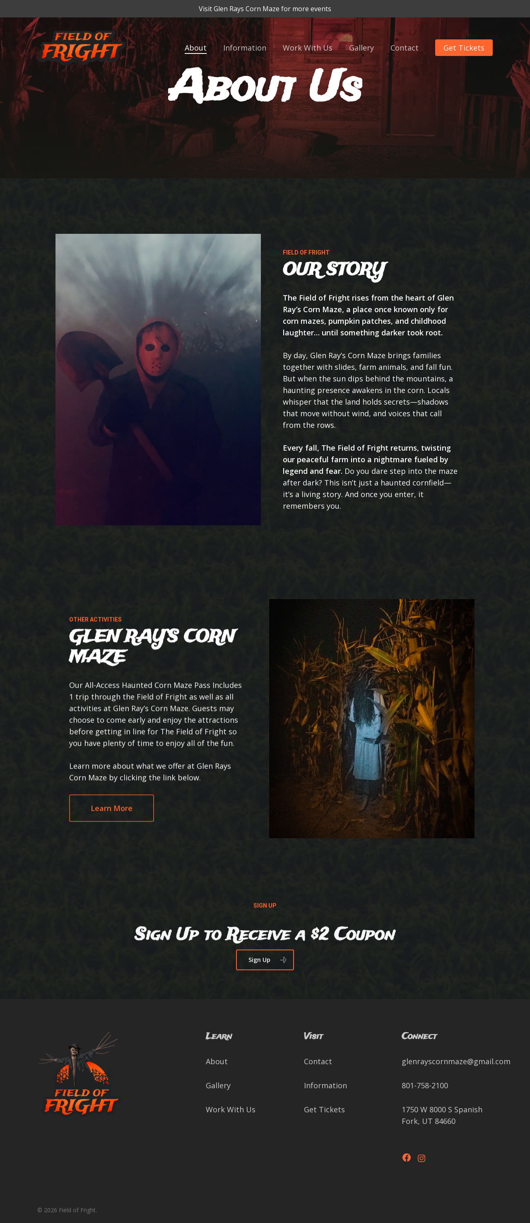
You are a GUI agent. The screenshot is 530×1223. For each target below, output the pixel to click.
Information (325, 1085)
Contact (318, 1061)
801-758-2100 (425, 1085)
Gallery (218, 1085)
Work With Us (230, 1109)
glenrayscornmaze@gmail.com (456, 1061)
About (217, 1061)
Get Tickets (324, 1109)
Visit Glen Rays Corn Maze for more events (265, 8)
